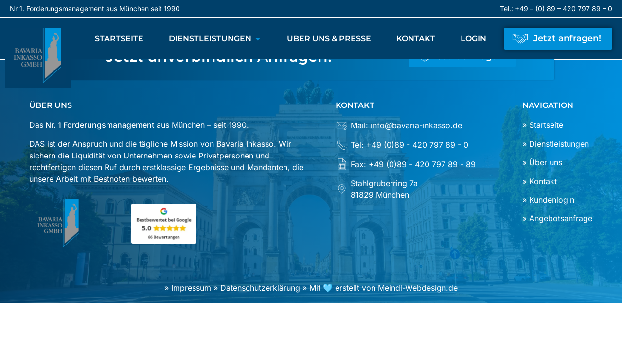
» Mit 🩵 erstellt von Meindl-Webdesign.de (379, 288)
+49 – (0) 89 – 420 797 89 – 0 (563, 8)
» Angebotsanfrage (557, 218)
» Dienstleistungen (555, 144)
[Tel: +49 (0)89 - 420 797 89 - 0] (416, 148)
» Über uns (542, 162)
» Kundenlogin (548, 200)
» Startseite (542, 125)
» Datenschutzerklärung (256, 288)
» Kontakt (539, 181)
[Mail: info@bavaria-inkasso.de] (416, 129)
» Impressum (188, 288)
